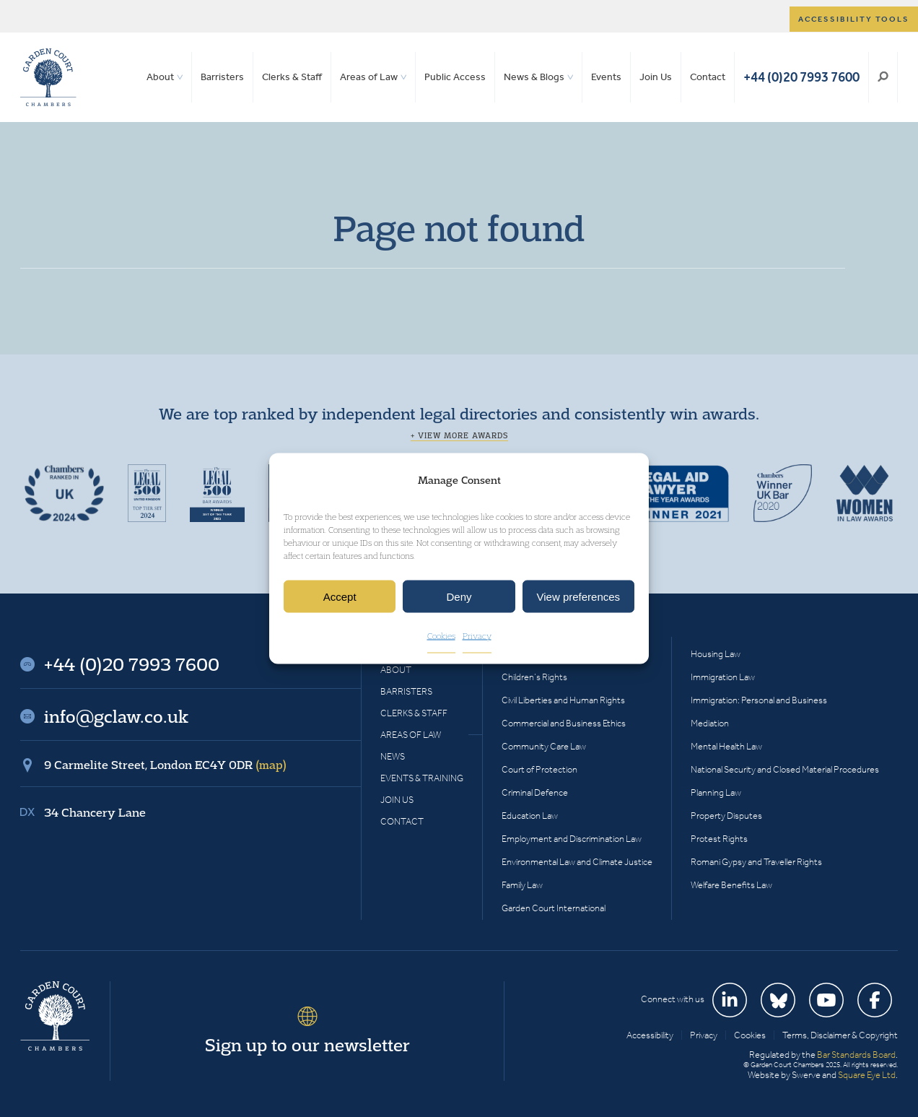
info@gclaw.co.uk (116, 716)
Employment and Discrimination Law (572, 838)
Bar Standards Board (856, 1054)
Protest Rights (719, 838)
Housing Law (715, 653)
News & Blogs (534, 77)
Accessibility (649, 1035)
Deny (458, 597)
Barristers (222, 77)
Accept (340, 597)
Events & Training (421, 778)
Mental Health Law (726, 746)
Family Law (522, 884)
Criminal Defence (535, 792)
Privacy (477, 635)
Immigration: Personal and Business (759, 700)
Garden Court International (554, 908)
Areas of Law (369, 77)
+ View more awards (459, 435)
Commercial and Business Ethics (564, 723)
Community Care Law (544, 746)
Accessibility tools (853, 19)
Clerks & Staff (292, 77)
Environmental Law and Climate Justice (577, 861)
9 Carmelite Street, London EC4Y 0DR (165, 764)
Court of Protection (539, 769)
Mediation (710, 723)
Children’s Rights (534, 676)
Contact (707, 77)
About (160, 77)
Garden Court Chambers (48, 77)
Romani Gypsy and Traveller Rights (756, 861)
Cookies (441, 635)
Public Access (455, 77)
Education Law (530, 815)
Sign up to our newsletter (307, 1045)
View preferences (579, 597)
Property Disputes (726, 815)
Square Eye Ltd (867, 1074)
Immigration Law (723, 676)
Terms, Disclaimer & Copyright (840, 1035)
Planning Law (716, 792)
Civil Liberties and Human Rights (563, 700)
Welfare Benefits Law (731, 884)
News (392, 756)
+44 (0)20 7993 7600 (801, 77)
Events (606, 77)
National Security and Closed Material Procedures (785, 769)
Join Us (655, 77)
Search (883, 77)
